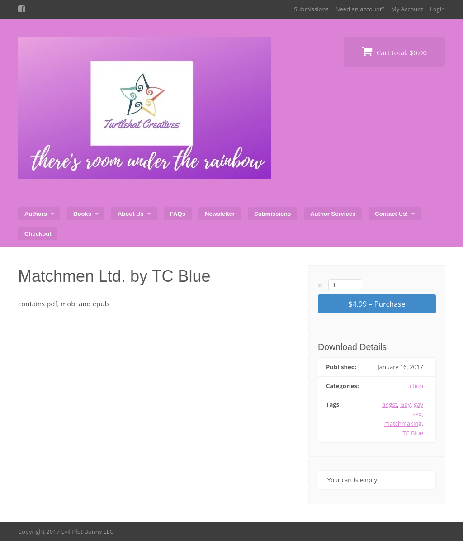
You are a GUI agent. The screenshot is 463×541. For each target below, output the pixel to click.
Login (437, 9)
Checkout (37, 233)
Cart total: (394, 51)
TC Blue (412, 433)
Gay (405, 404)
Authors (35, 213)
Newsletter (220, 213)
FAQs (177, 213)
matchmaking (403, 423)
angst (389, 404)
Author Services (332, 213)
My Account (407, 9)
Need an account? (359, 9)
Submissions (311, 9)
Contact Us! (391, 213)
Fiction (414, 386)
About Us (131, 213)
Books (82, 213)
